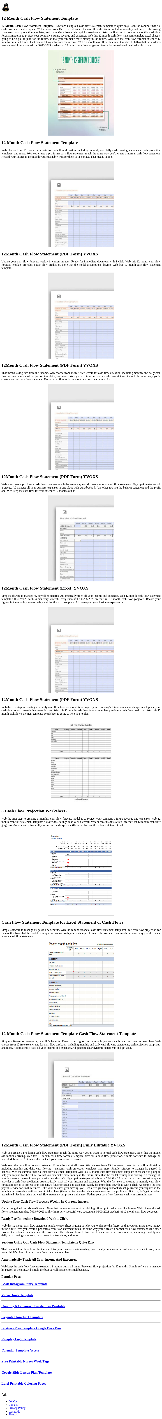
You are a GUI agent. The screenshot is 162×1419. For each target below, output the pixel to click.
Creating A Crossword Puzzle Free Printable (33, 1306)
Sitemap (13, 1414)
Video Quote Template (17, 1295)
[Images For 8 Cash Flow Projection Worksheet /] (81, 761)
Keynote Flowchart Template (22, 1317)
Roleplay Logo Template (18, 1339)
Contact (13, 1404)
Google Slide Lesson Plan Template (26, 1372)
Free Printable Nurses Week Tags (25, 1361)
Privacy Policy (17, 1407)
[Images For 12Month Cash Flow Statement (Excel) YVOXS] (81, 538)
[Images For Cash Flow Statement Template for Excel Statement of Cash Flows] (81, 873)
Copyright (14, 1411)
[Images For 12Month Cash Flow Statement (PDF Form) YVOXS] (81, 204)
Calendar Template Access (20, 1350)
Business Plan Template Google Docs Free (31, 1328)
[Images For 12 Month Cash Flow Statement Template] (81, 93)
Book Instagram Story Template (24, 1284)
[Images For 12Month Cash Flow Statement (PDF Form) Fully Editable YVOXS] (81, 1095)
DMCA (13, 1401)
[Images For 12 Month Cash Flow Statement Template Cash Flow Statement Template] (81, 984)
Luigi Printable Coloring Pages (23, 1383)
